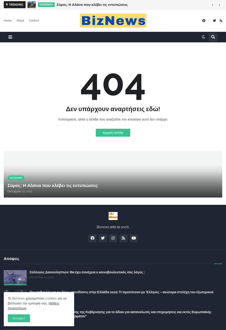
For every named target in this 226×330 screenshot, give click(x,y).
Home (8, 20)
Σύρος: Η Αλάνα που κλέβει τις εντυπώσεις (92, 5)
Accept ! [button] (18, 318)
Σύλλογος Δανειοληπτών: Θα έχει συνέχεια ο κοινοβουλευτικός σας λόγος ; (87, 272)
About (20, 20)
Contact (34, 20)
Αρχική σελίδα (113, 133)
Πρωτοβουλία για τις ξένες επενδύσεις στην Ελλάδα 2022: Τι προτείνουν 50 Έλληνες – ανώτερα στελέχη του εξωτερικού (122, 292)
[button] (212, 5)
